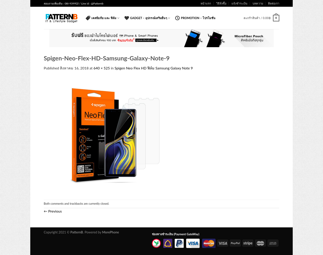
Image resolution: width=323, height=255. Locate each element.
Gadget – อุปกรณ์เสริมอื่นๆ (147, 18)
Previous (53, 211)
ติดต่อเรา (273, 3)
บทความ (258, 3)
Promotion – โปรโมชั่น (195, 18)
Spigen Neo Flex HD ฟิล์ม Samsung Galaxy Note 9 (154, 68)
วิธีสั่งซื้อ (221, 3)
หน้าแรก (206, 3)
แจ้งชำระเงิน (239, 3)
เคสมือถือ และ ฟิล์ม (102, 18)
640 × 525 (102, 68)
